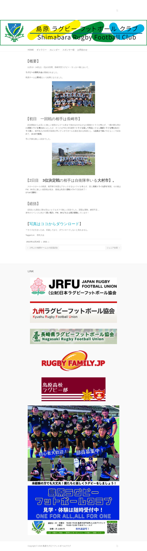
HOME (31, 50)
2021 (45, 242)
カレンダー (55, 50)
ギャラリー (42, 50)
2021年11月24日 (33, 242)
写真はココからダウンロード (54, 224)
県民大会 (40, 235)
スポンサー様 (68, 50)
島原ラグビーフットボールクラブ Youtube (117, 10)
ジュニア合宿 (113, 248)
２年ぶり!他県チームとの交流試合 (42, 248)
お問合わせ (82, 50)
